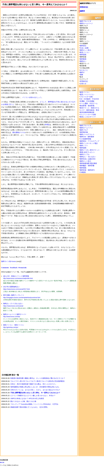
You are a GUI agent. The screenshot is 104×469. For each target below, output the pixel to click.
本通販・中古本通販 (87, 101)
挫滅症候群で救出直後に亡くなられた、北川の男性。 (29, 407)
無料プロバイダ (85, 21)
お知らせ (83, 83)
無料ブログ (84, 130)
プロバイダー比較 (86, 97)
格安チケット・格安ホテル (89, 108)
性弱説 (47, 124)
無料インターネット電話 (89, 143)
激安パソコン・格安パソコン (13, 325)
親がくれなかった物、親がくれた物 (23, 401)
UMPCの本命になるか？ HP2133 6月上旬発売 (27, 398)
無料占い (83, 61)
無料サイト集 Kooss (8, 261)
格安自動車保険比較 (87, 112)
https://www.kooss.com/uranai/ (13, 306)
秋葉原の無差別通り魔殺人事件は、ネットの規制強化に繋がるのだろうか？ (37, 378)
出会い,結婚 (84, 48)
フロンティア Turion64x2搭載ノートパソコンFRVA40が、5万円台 (34, 404)
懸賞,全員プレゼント (87, 152)
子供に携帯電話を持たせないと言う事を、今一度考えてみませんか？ (35, 393)
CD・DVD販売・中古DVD (89, 99)
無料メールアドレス (87, 134)
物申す (82, 72)
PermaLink (22, 267)
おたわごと (84, 70)
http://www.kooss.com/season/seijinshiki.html (18, 278)
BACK (2, 462)
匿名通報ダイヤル (19, 132)
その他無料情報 (85, 139)
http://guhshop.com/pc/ (10, 327)
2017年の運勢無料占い (11, 287)
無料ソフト (84, 145)
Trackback (13, 267)
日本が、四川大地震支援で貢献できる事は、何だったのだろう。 (33, 384)
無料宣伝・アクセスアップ (89, 141)
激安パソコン (85, 92)
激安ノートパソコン (87, 94)
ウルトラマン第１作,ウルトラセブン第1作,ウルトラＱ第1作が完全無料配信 (37, 381)
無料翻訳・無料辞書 (87, 166)
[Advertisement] (19, 354)
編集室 (82, 11)
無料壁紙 (83, 55)
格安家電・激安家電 (87, 106)
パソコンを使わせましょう (31, 97)
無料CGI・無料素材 (87, 137)
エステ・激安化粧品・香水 (89, 110)
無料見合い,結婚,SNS (87, 159)
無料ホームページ (86, 23)
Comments (5, 267)
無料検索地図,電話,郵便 (88, 163)
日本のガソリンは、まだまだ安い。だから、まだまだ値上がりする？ (35, 390)
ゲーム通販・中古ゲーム (89, 103)
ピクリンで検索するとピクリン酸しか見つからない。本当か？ (32, 395)
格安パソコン (85, 52)
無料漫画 (83, 148)
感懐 (81, 75)
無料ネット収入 (85, 50)
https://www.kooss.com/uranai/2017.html (16, 289)
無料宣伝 (83, 46)
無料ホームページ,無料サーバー (14, 314)
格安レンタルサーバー (88, 117)
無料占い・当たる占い (88, 157)
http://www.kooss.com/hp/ (11, 316)
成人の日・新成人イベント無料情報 (16, 276)
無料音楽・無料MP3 (87, 170)
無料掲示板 (84, 132)
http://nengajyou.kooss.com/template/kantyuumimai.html (21, 297)
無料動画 (83, 59)
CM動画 (83, 172)
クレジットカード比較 (88, 114)
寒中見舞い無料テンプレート (13, 295)
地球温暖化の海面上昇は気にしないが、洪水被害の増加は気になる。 (35, 387)
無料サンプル (85, 154)
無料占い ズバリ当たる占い (13, 303)
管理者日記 (84, 7)
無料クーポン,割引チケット (90, 150)
